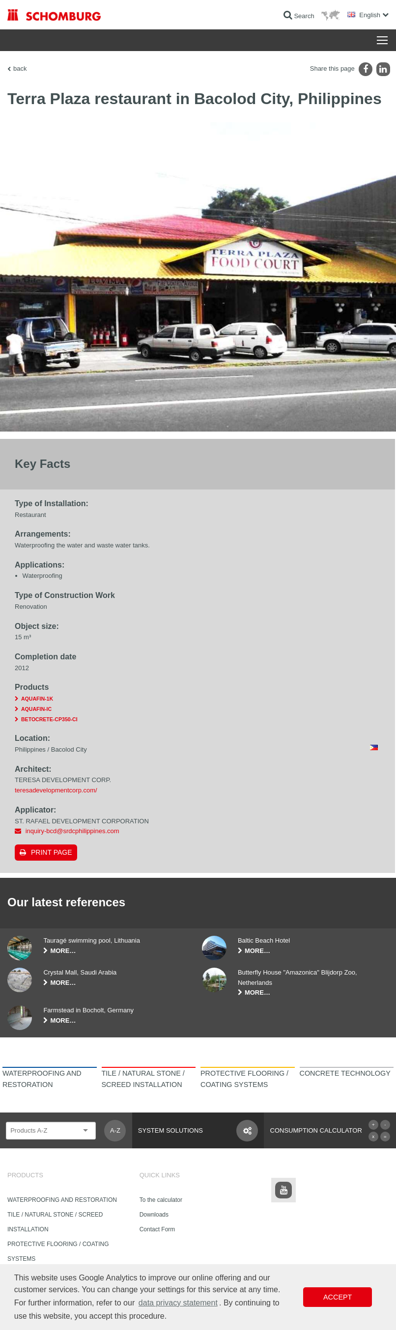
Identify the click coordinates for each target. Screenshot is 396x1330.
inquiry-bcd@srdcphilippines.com (72, 831)
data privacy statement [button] (178, 1303)
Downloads (154, 1214)
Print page (51, 852)
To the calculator (161, 1199)
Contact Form (157, 1229)
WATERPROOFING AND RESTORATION (62, 1199)
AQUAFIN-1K (37, 699)
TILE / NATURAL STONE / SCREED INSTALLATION (55, 1222)
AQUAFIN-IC (36, 709)
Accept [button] (337, 1297)
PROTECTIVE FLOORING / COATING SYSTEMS (58, 1251)
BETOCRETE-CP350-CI (49, 719)
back (20, 68)
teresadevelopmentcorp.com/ (56, 790)
